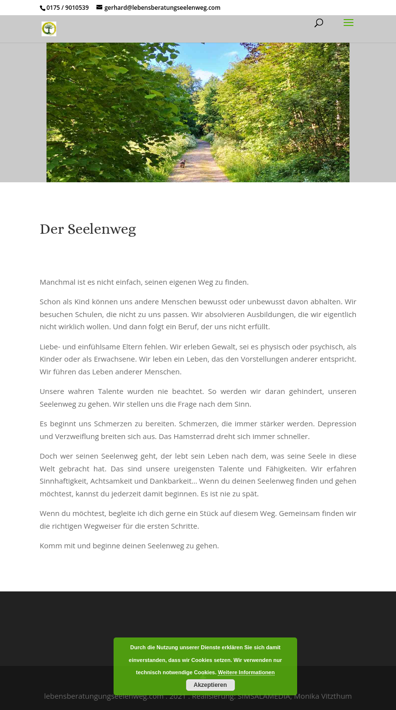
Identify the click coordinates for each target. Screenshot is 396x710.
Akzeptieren (210, 685)
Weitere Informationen (246, 672)
